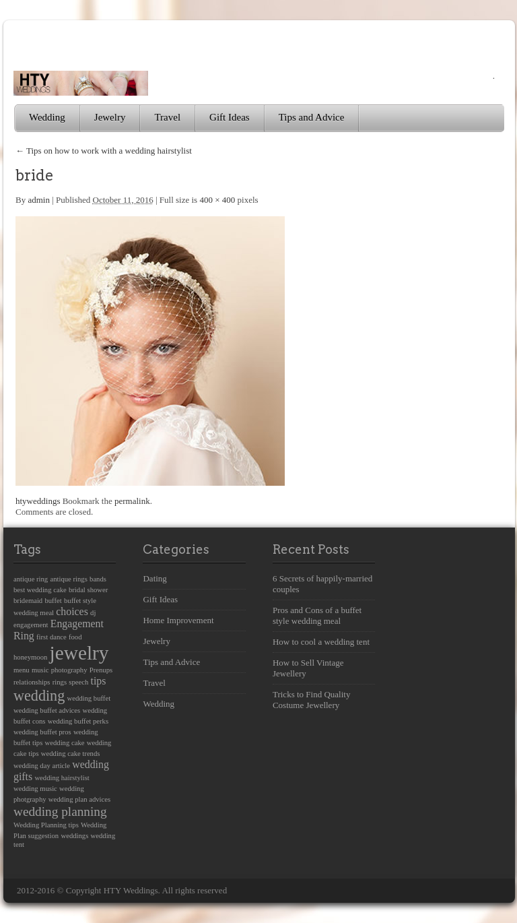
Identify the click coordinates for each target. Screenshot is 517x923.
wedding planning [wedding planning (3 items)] (60, 811)
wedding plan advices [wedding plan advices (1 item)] (79, 799)
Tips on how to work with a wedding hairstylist (103, 151)
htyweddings (37, 501)
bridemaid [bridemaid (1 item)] (27, 600)
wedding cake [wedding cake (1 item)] (65, 742)
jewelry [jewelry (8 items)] (79, 653)
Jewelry (110, 117)
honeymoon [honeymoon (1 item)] (30, 657)
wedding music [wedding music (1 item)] (35, 788)
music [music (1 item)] (40, 670)
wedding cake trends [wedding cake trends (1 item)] (70, 753)
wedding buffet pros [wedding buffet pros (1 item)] (42, 732)
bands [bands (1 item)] (98, 579)
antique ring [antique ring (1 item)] (30, 579)
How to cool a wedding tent (321, 642)
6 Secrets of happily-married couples (322, 583)
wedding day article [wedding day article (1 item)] (41, 765)
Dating (154, 578)
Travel (167, 117)
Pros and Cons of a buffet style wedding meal (317, 615)
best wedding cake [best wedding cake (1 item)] (40, 590)
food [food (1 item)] (75, 637)
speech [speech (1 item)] (78, 682)
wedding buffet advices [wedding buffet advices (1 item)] (46, 710)
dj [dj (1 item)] (93, 612)
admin (39, 200)
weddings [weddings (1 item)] (74, 835)
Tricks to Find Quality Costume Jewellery (311, 699)
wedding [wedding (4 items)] (39, 695)
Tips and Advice (312, 117)
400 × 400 (217, 200)
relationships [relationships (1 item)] (31, 682)
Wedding (47, 117)
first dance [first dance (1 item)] (51, 637)
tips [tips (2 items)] (98, 681)
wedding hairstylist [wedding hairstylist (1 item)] (61, 778)
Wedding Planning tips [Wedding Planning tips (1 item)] (46, 825)
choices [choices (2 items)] (72, 611)
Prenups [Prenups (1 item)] (101, 670)
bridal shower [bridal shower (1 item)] (88, 590)
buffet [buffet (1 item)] (52, 600)
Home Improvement (178, 620)
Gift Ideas (229, 117)
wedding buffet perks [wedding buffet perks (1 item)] (78, 721)
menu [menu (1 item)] (21, 670)
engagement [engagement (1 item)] (30, 625)
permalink (132, 501)
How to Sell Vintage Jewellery (308, 668)
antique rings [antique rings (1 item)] (68, 579)
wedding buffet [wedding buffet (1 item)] (89, 698)
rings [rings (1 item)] (60, 682)
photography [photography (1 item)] (69, 670)
